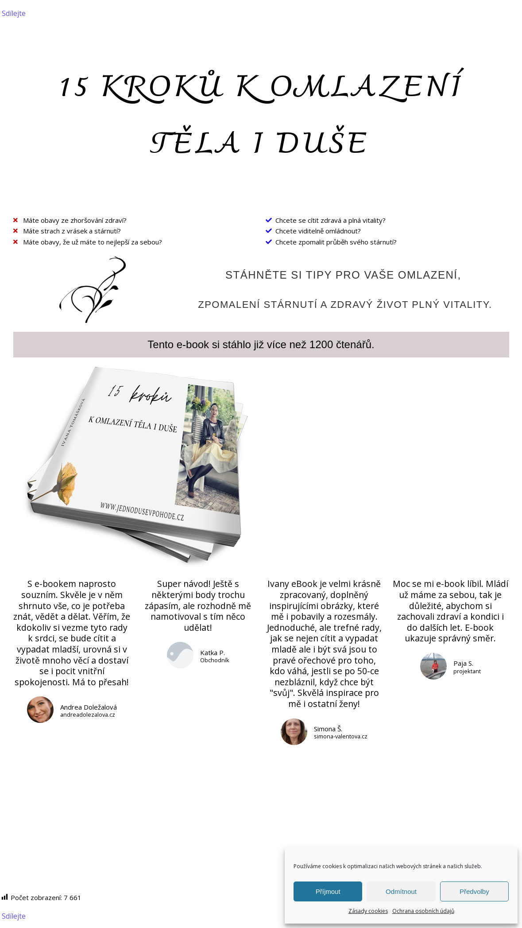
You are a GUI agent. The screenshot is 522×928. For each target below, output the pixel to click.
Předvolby (474, 891)
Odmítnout (401, 891)
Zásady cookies (368, 911)
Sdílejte (14, 13)
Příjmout (328, 891)
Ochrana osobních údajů (423, 911)
